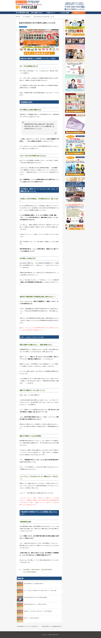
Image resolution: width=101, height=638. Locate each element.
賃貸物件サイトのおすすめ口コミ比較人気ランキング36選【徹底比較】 (38, 611)
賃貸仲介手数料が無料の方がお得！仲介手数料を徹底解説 (35, 597)
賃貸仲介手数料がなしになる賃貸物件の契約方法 (33, 583)
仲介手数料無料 (26, 569)
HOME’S (37, 308)
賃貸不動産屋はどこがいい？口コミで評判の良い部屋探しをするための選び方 (28, 626)
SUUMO (42, 308)
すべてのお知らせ (23, 26)
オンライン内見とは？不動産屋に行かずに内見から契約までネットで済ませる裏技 (40, 590)
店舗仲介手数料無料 (35, 569)
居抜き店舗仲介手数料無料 (46, 569)
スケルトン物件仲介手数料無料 (29, 571)
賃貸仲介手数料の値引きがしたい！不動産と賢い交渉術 (35, 604)
